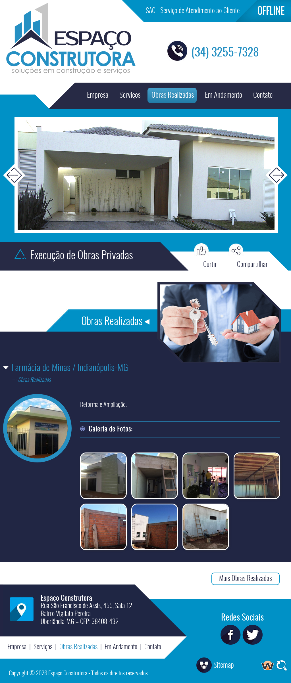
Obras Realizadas (172, 95)
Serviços (129, 95)
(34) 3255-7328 (225, 53)
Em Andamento (223, 95)
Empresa (97, 95)
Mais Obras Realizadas (245, 578)
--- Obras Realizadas (31, 380)
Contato (263, 95)
